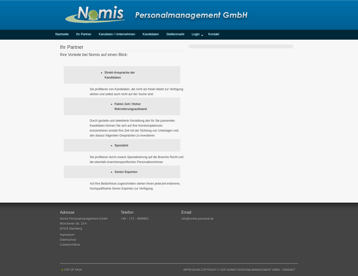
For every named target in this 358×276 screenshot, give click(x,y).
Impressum (67, 235)
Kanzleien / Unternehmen (117, 34)
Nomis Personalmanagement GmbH (179, 15)
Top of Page (73, 269)
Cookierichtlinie (70, 245)
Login (195, 35)
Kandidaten (151, 34)
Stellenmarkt (175, 34)
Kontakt (213, 34)
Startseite (62, 34)
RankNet (289, 269)
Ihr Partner (83, 34)
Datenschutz (68, 240)
